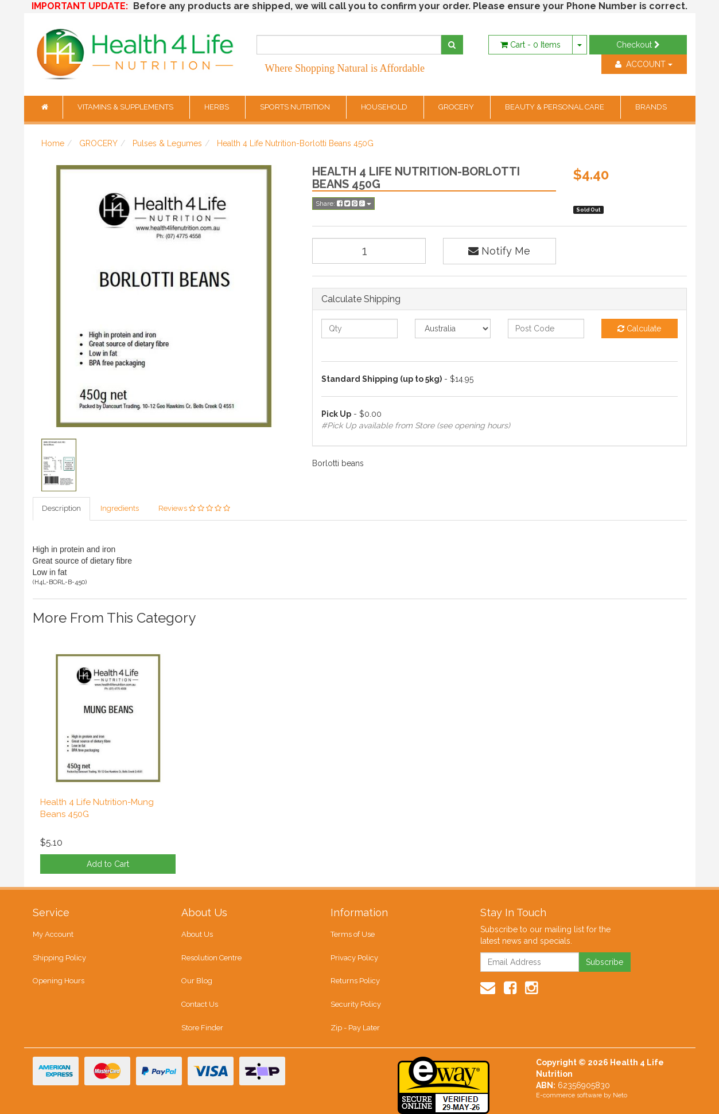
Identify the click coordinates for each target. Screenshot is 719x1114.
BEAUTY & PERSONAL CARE (555, 107)
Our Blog (196, 980)
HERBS (217, 107)
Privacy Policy (354, 957)
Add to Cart (108, 864)
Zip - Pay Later (355, 1027)
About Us (197, 934)
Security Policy (356, 1004)
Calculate (639, 328)
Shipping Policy (59, 957)
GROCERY (457, 107)
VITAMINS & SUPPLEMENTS (126, 107)
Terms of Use (353, 934)
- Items (530, 44)
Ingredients (119, 508)
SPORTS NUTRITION (296, 107)
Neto (620, 1095)
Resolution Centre (211, 957)
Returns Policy (355, 980)
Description (61, 508)
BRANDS (651, 107)
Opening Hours (58, 980)
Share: (343, 204)
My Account (53, 934)
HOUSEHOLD (385, 107)
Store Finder (202, 1027)
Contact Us (199, 1004)
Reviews (194, 508)
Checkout (638, 44)
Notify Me (499, 251)
